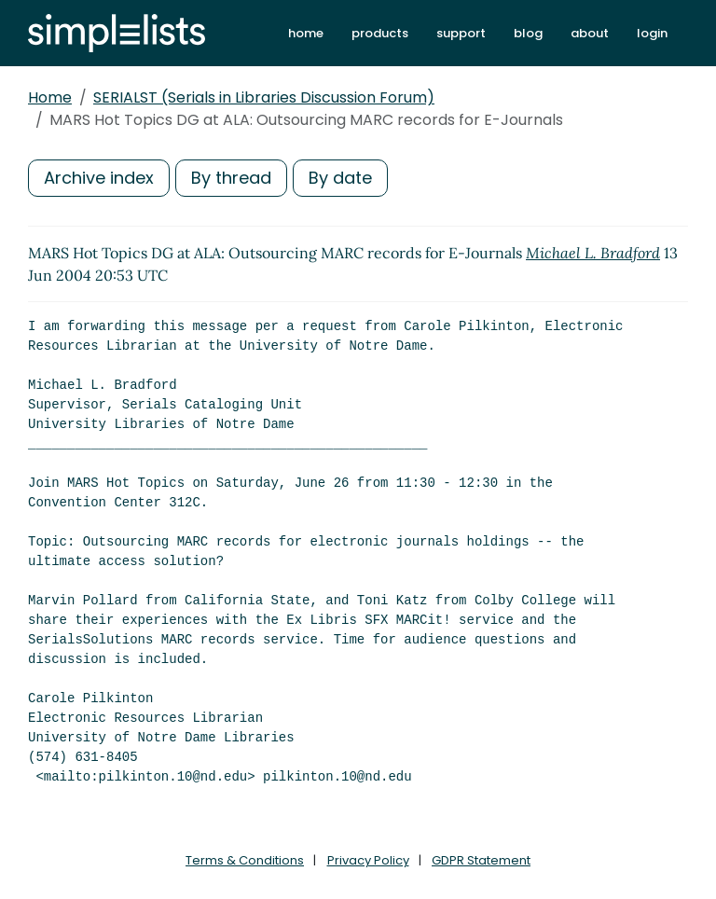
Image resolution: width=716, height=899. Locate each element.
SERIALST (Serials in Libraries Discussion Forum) (263, 97)
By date (340, 177)
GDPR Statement (481, 860)
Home (50, 97)
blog (528, 33)
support (461, 33)
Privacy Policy (368, 860)
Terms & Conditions (245, 860)
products (379, 33)
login (652, 33)
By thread (231, 177)
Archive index (99, 177)
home (306, 33)
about (590, 33)
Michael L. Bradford (593, 252)
